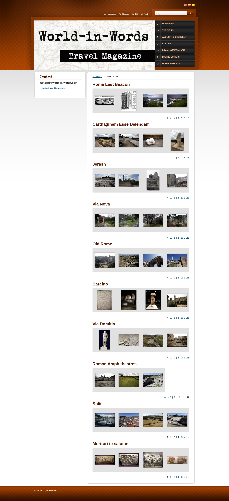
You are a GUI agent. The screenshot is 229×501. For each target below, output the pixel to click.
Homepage (97, 77)
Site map (125, 14)
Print (146, 14)
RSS (136, 14)
